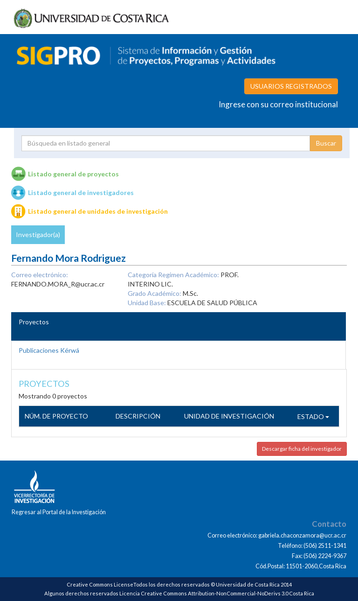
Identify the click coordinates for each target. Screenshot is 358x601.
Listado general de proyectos (73, 174)
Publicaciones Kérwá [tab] (49, 350)
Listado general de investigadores (81, 192)
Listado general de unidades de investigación (98, 211)
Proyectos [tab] (34, 322)
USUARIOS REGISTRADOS (291, 86)
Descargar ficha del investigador (302, 448)
